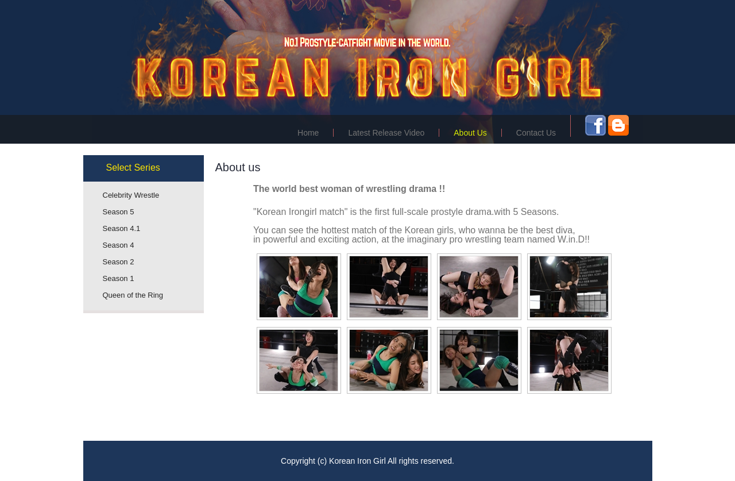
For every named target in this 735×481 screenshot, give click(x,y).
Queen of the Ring (133, 295)
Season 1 (118, 278)
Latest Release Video (386, 132)
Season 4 (118, 245)
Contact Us (536, 132)
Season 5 (118, 211)
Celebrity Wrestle (131, 195)
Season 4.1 (122, 228)
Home (308, 132)
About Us (470, 132)
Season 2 (118, 261)
